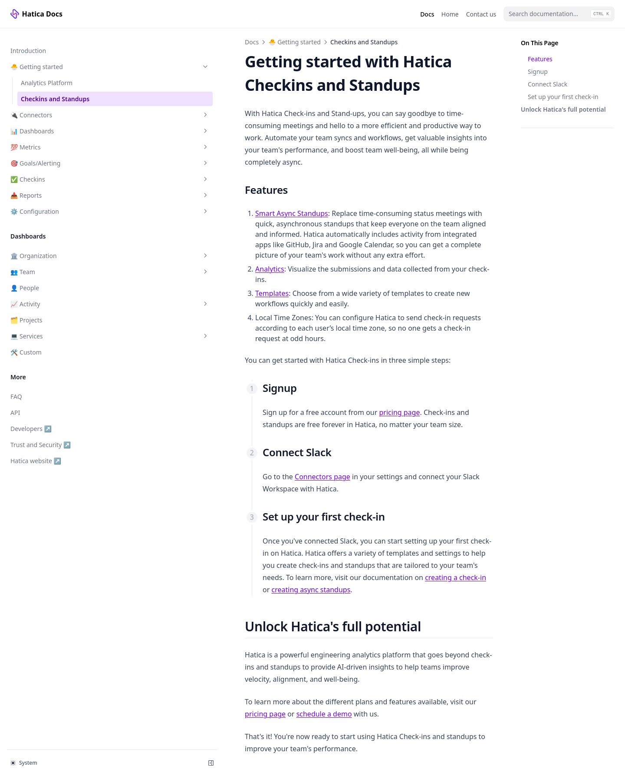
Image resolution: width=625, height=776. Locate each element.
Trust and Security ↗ (40, 435)
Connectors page (209, 410)
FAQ (16, 388)
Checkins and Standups (55, 90)
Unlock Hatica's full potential (563, 109)
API (15, 404)
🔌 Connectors (53, 106)
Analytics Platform (46, 74)
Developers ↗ (38, 419)
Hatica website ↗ (38, 451)
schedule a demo (444, 587)
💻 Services (53, 327)
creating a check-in (342, 487)
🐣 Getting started (53, 58)
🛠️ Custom (26, 343)
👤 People (24, 279)
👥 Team (53, 263)
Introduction (28, 42)
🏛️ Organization (53, 247)
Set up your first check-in (563, 97)
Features (540, 59)
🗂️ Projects (26, 311)
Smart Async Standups (178, 189)
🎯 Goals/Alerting (53, 154)
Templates (159, 248)
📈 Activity (53, 295)
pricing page (286, 346)
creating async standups (423, 487)
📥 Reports (53, 186)
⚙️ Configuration (53, 203)
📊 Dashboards (53, 122)
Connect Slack (547, 84)
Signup (538, 71)
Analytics (156, 234)
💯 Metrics (53, 138)
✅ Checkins (53, 170)
